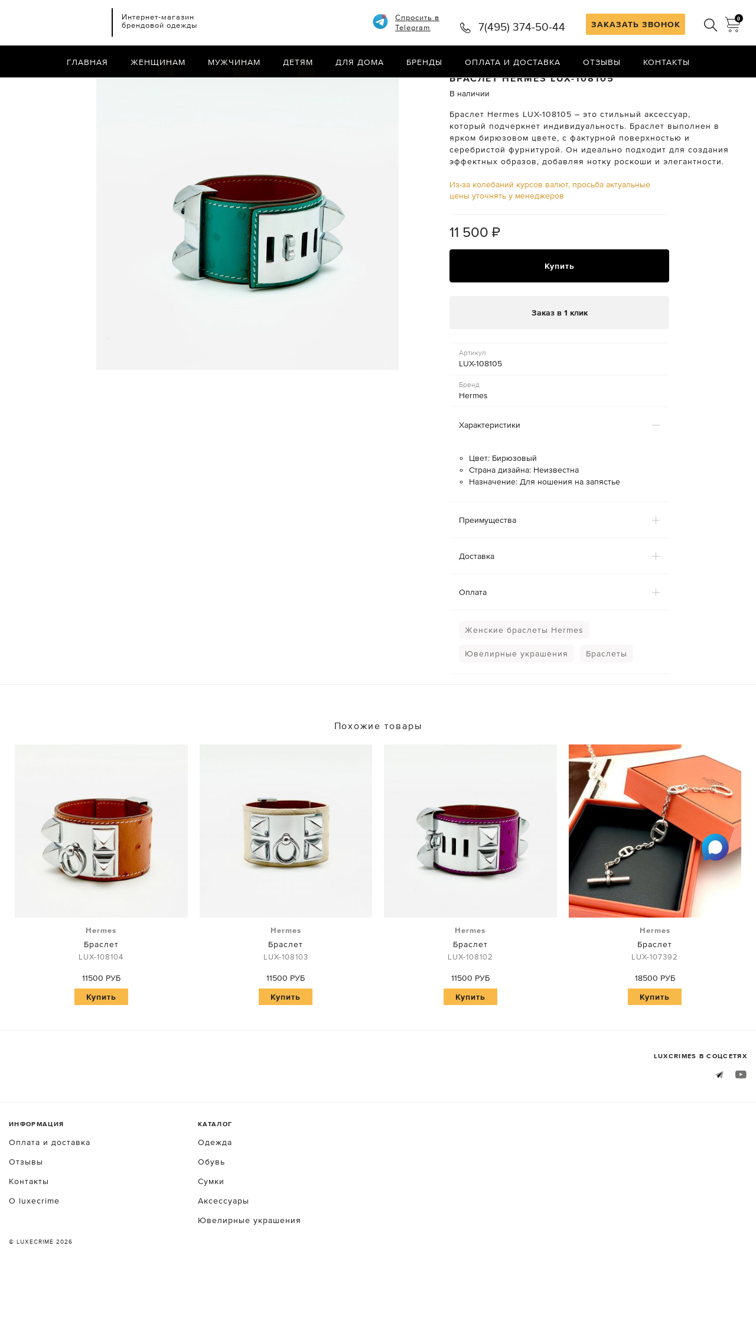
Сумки (211, 1228)
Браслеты (606, 700)
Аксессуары (223, 1247)
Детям (298, 62)
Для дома (359, 62)
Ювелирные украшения (516, 700)
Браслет (101, 991)
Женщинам (158, 62)
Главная (87, 62)
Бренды (424, 62)
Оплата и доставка (513, 62)
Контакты (666, 62)
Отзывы (602, 62)
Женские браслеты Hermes (524, 677)
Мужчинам (234, 62)
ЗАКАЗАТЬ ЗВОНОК (635, 24)
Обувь (211, 1208)
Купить (560, 312)
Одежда (215, 1189)
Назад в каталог (709, 87)
